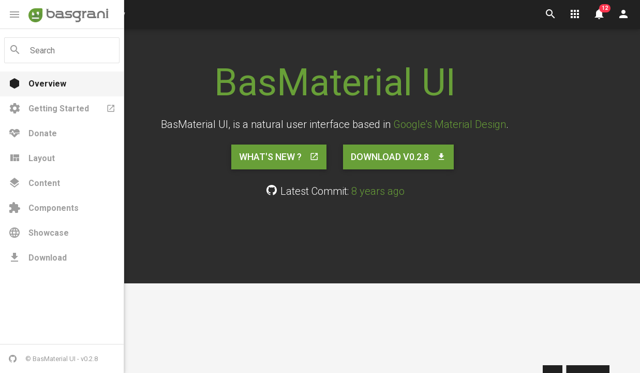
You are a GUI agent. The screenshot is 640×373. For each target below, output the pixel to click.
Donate (32, 133)
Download (37, 258)
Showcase (38, 233)
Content (34, 183)
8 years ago (425, 191)
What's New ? (326, 157)
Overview (37, 83)
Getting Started (61, 108)
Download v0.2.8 (446, 157)
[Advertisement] (382, 238)
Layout (31, 158)
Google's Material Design (497, 124)
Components (43, 208)
